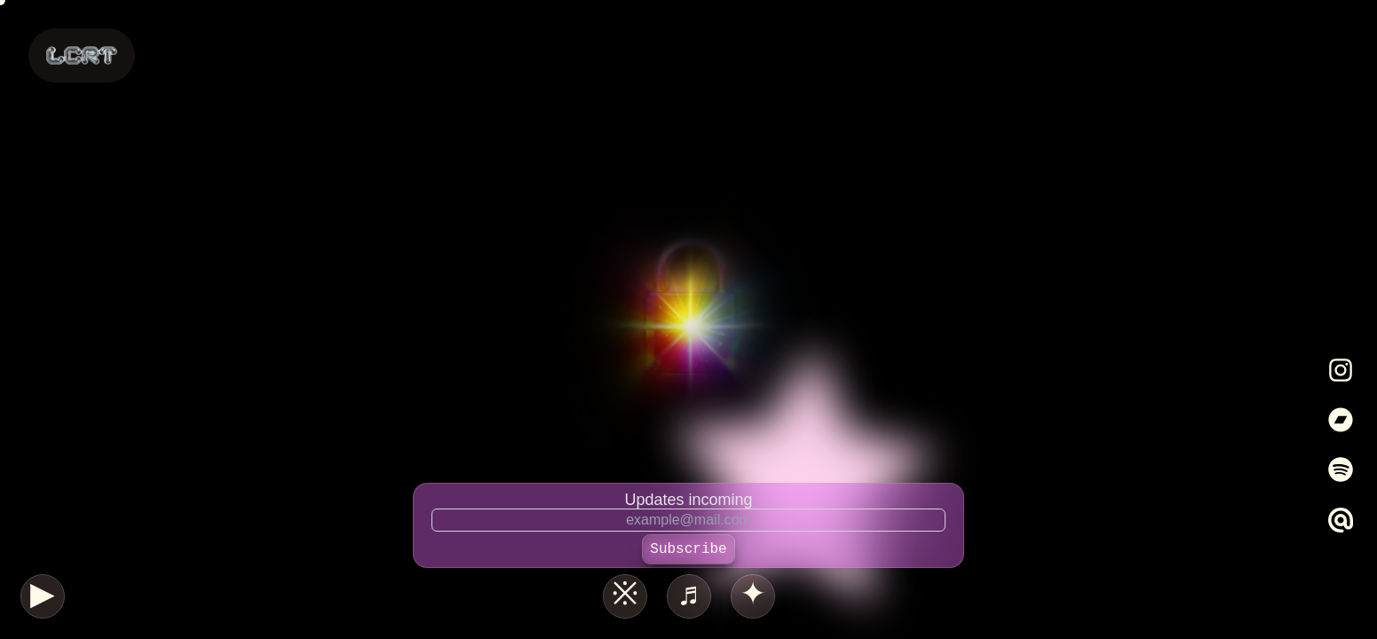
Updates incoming (688, 500)
